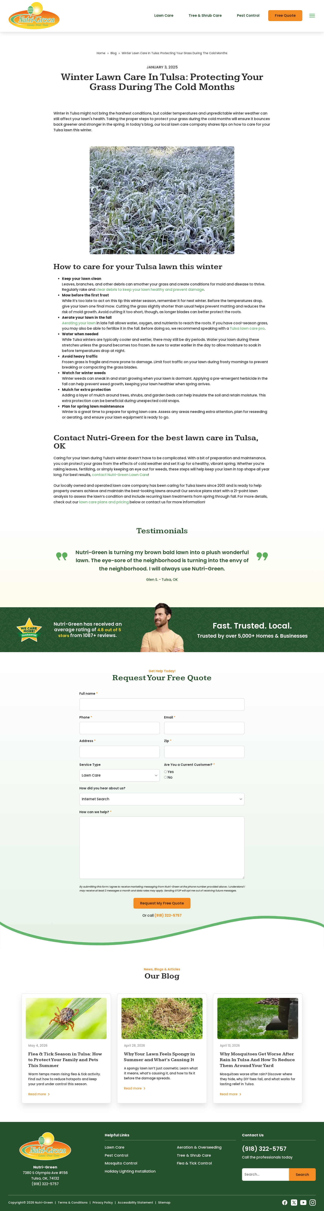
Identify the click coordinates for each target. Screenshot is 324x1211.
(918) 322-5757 (168, 920)
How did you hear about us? (102, 793)
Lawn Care (114, 1154)
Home (101, 59)
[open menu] (311, 25)
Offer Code (197, 7)
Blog (149, 7)
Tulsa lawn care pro (247, 334)
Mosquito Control (121, 1170)
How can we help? (95, 817)
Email (169, 722)
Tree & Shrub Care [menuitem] (205, 25)
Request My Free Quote (162, 908)
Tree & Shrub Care (194, 1162)
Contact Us (170, 7)
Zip (168, 746)
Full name (88, 699)
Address (87, 746)
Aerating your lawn (79, 328)
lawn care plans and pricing (104, 507)
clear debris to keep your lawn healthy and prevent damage (150, 295)
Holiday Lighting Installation (130, 1178)
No (168, 782)
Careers (107, 7)
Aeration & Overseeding (199, 1154)
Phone (85, 722)
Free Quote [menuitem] (285, 25)
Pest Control (116, 1162)
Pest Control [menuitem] (248, 25)
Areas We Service (78, 7)
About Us (130, 7)
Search (302, 1181)
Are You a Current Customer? (189, 770)
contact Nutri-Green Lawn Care (120, 480)
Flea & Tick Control (194, 1170)
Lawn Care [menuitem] (163, 25)
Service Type (90, 770)
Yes (169, 777)
